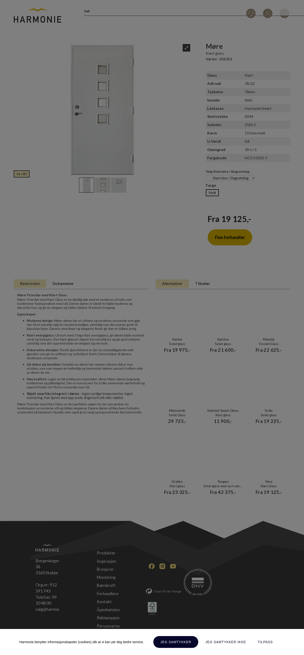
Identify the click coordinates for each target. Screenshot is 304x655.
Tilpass (265, 642)
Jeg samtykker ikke (225, 642)
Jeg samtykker (175, 642)
